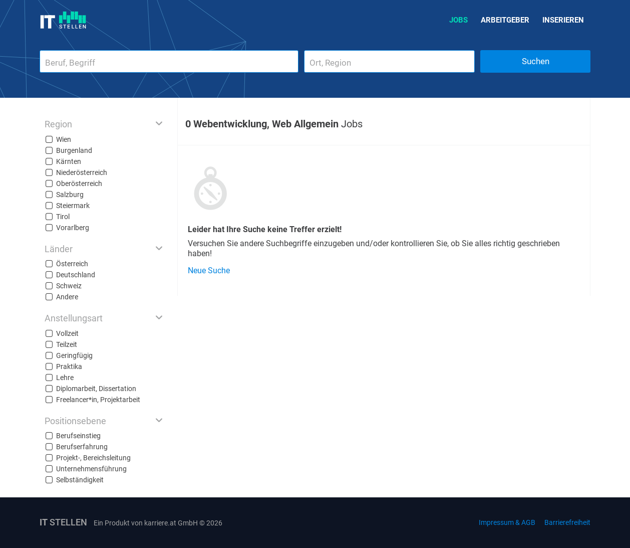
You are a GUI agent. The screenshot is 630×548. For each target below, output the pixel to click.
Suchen (535, 61)
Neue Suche (209, 270)
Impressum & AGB (507, 522)
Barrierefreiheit (567, 522)
